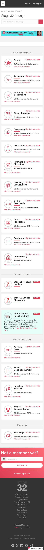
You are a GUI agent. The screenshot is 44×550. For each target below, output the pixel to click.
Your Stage (19, 432)
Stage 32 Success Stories (21, 407)
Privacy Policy (22, 515)
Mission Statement (22, 497)
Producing (19, 238)
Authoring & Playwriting (20, 93)
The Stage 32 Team (22, 494)
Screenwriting (20, 256)
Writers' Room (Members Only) (21, 314)
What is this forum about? (22, 66)
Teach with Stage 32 (22, 505)
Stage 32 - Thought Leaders (23, 283)
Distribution (19, 145)
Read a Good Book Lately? (23, 368)
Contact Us (22, 518)
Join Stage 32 (37, 4)
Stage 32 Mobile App (22, 525)
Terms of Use (22, 510)
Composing (19, 129)
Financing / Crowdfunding (20, 183)
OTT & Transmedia (19, 202)
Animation (19, 76)
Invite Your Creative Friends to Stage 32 (22, 538)
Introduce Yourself (18, 387)
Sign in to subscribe (33, 60)
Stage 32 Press (22, 500)
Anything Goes (18, 348)
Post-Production (19, 220)
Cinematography (22, 113)
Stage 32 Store (24, 528)
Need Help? (22, 507)
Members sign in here (22, 474)
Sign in (27, 4)
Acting (17, 60)
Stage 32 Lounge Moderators (22, 298)
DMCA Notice (22, 512)
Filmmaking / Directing (19, 163)
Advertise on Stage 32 (22, 502)
